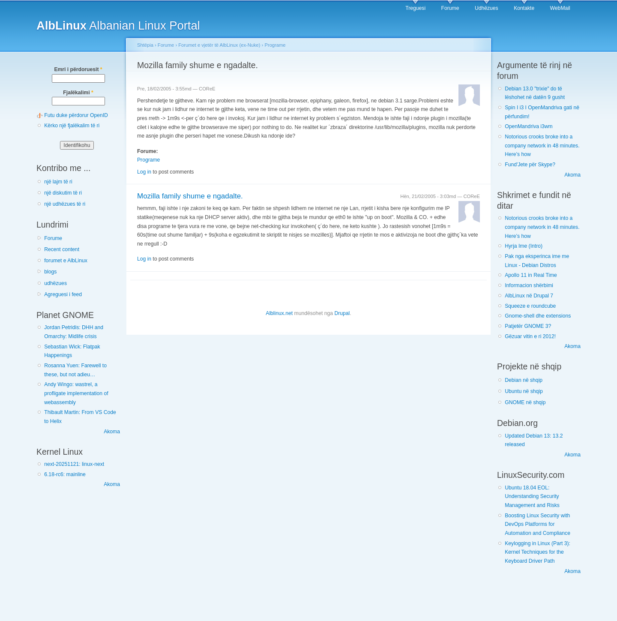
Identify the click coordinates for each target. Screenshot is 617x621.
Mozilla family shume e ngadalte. (190, 196)
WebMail (560, 8)
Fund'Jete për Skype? (530, 165)
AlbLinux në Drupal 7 (529, 296)
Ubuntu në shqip (524, 391)
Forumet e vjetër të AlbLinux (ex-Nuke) (219, 45)
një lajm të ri (58, 182)
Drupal (342, 313)
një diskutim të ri (63, 193)
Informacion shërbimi (529, 285)
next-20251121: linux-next (74, 464)
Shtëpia (145, 45)
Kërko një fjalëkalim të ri (71, 126)
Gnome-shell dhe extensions (538, 316)
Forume (450, 8)
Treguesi (415, 8)
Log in (144, 172)
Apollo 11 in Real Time (531, 275)
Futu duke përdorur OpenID (76, 115)
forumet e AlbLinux (65, 261)
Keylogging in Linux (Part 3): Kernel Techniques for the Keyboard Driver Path (537, 552)
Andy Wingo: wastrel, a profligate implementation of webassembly (76, 393)
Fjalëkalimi (78, 93)
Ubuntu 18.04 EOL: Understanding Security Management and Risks (532, 496)
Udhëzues (486, 8)
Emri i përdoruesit (78, 69)
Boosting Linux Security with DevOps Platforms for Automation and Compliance (537, 524)
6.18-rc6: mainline (65, 474)
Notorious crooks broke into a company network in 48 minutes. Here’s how (542, 145)
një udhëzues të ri (64, 204)
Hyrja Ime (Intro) (523, 246)
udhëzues (55, 283)
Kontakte (524, 8)
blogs (50, 272)
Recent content (61, 249)
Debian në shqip (523, 380)
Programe (274, 45)
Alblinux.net (279, 313)
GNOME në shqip (525, 402)
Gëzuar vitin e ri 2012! (530, 336)
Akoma (112, 432)
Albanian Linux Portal (118, 25)
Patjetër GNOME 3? (528, 326)
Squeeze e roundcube (530, 306)
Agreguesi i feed (63, 294)
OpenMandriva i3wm (528, 126)
